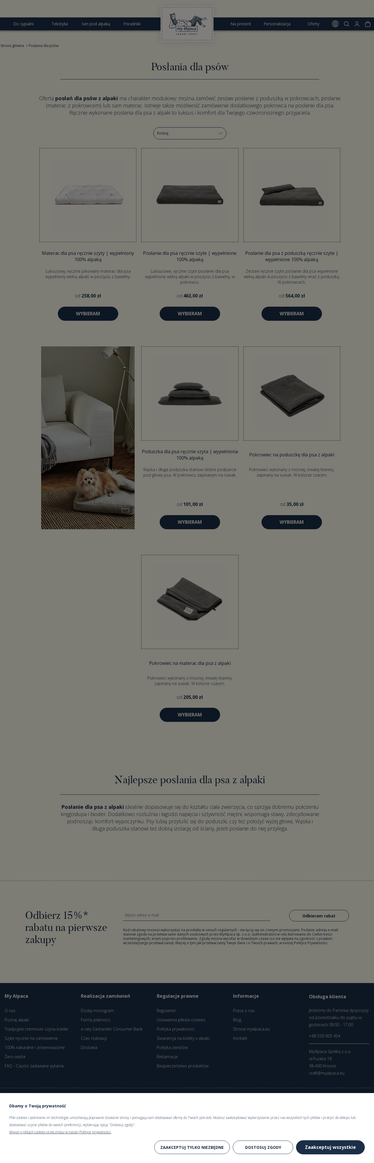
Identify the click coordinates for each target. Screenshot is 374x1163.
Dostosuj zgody (263, 1147)
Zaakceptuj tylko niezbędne (192, 1147)
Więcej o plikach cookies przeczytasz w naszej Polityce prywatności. (60, 1132)
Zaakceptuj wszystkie (330, 1147)
